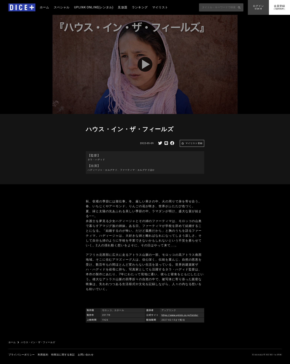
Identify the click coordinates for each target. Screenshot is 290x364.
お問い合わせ (86, 354)
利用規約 (43, 354)
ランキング (140, 7)
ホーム (44, 7)
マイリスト (160, 7)
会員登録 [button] (279, 7)
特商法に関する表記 (63, 354)
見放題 (122, 7)
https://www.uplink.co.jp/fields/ (180, 315)
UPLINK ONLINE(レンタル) (94, 7)
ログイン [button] (258, 7)
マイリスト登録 (194, 143)
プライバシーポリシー (22, 354)
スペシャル (62, 7)
